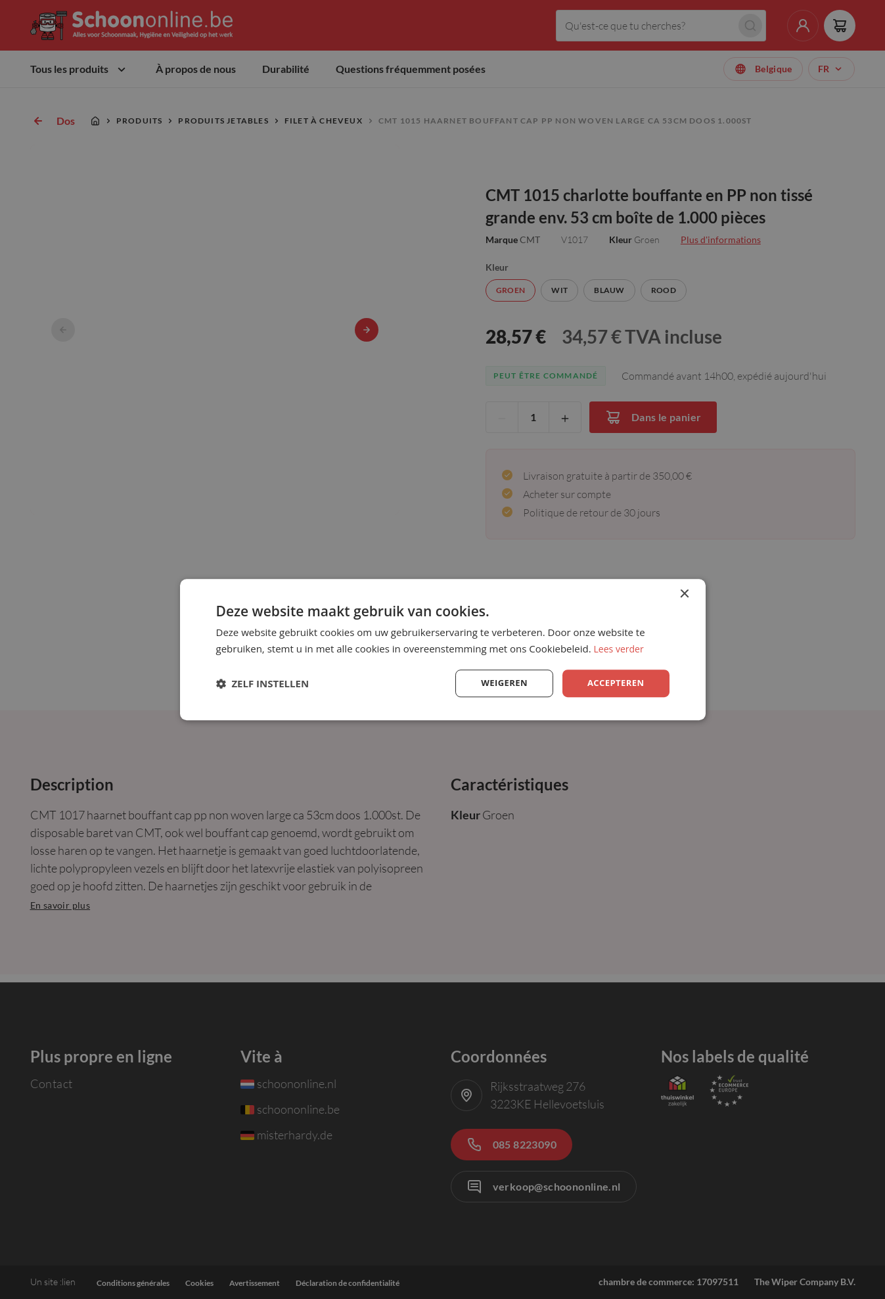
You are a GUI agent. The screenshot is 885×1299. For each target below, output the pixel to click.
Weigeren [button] (499, 683)
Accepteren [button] (614, 683)
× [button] (684, 593)
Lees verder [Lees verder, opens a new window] (621, 647)
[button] (262, 683)
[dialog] (443, 649)
